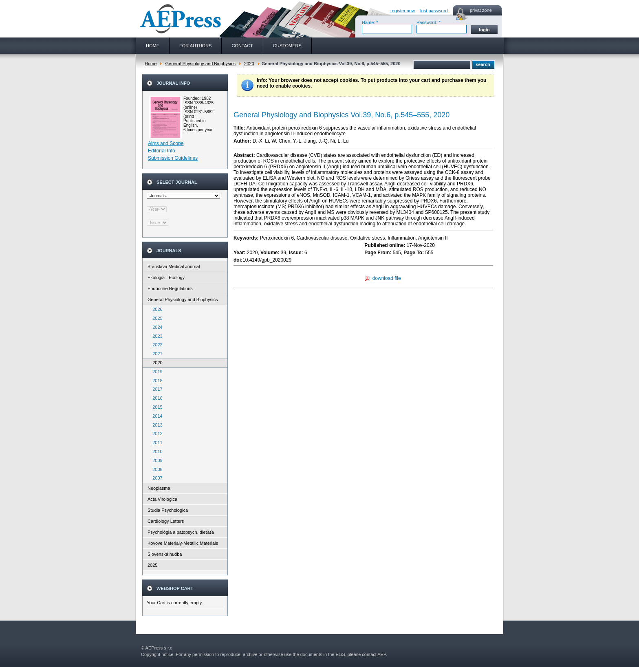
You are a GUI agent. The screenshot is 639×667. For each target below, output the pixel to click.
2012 (156, 433)
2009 (156, 460)
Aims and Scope (165, 143)
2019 (156, 371)
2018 (156, 380)
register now (402, 10)
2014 (156, 416)
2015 (156, 407)
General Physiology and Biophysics (200, 63)
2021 (156, 353)
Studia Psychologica (168, 510)
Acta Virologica (162, 499)
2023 (156, 336)
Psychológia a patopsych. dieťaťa (181, 532)
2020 (249, 63)
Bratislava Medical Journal (174, 266)
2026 (156, 309)
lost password (433, 10)
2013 (156, 425)
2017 (156, 389)
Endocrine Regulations (170, 288)
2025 (156, 318)
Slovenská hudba (165, 554)
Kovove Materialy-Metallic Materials (183, 543)
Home (150, 63)
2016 (156, 398)
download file (386, 279)
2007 (156, 477)
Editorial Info (161, 151)
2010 (156, 451)
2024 (156, 327)
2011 (156, 442)
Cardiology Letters (166, 521)
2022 (156, 344)
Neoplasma (159, 488)
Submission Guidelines (173, 158)
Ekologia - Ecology (166, 277)
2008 (156, 469)
